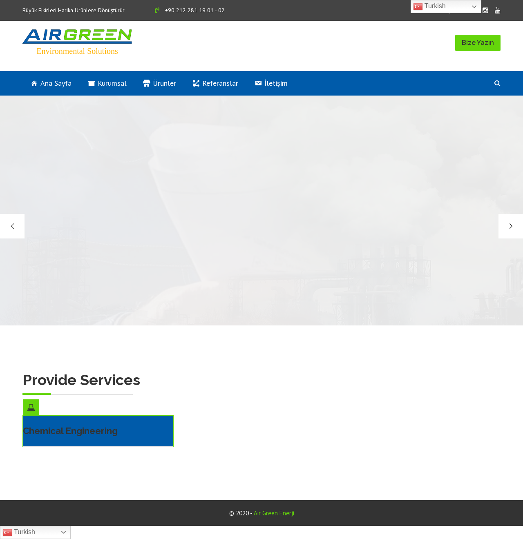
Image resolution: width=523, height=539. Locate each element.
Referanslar (220, 83)
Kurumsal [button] (112, 83)
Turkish (18, 532)
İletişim (276, 83)
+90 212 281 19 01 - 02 (190, 10)
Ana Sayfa (56, 83)
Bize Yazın (478, 43)
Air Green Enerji (274, 513)
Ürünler (164, 83)
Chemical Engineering (70, 430)
